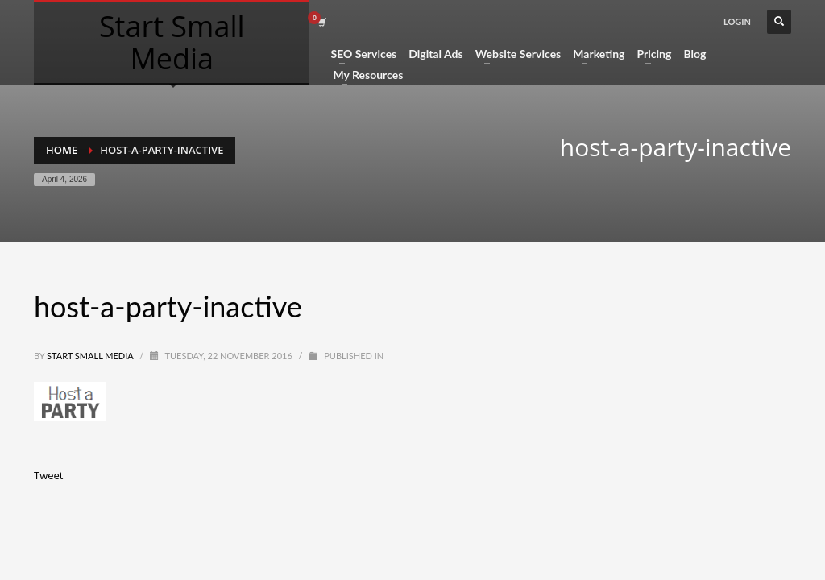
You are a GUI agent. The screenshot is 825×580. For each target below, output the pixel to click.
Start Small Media (91, 355)
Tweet (48, 475)
